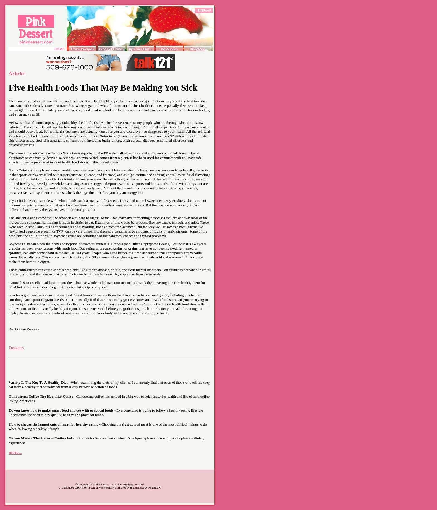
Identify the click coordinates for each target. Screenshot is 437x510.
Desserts (16, 347)
